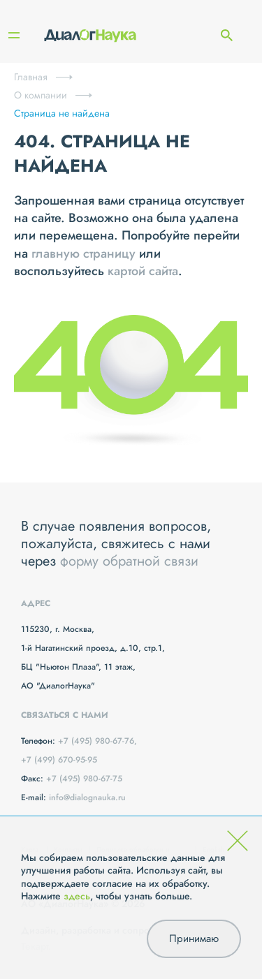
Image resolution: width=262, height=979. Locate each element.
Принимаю (194, 938)
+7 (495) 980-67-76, (97, 741)
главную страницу (83, 253)
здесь (77, 896)
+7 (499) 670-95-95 (59, 759)
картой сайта (143, 271)
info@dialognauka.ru (87, 797)
